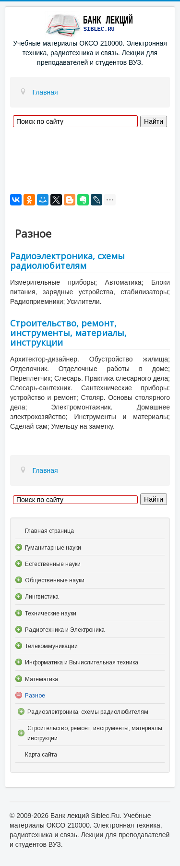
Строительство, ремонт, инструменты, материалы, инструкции (68, 332)
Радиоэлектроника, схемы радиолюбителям (67, 260)
